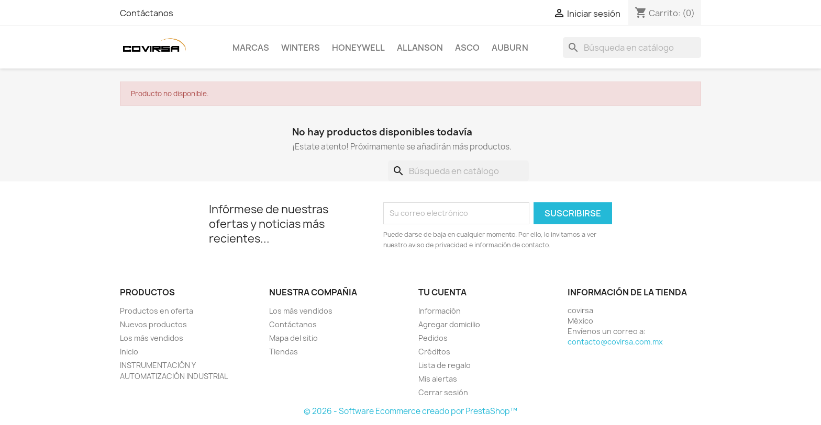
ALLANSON (420, 47)
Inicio (129, 352)
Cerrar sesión (443, 392)
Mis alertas (437, 379)
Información (439, 311)
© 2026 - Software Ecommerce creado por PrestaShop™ (410, 411)
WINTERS (300, 47)
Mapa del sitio (293, 338)
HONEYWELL (358, 47)
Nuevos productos (153, 324)
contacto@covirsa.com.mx (615, 342)
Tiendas (283, 352)
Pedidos (433, 338)
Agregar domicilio (449, 324)
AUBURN (510, 47)
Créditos (434, 352)
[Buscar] (632, 47)
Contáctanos (146, 13)
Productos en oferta (156, 311)
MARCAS (250, 47)
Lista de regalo (444, 365)
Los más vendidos (151, 338)
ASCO (467, 47)
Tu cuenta (442, 292)
